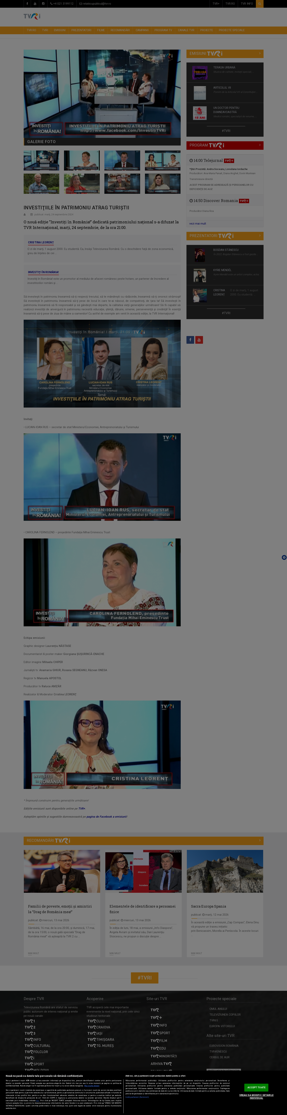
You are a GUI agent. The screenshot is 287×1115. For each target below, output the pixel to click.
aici (37, 1101)
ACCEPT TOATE (256, 1087)
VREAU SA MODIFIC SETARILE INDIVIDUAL (256, 1096)
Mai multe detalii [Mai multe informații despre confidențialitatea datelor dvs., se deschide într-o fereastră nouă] (91, 1086)
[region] (143, 1093)
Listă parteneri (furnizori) (137, 1097)
